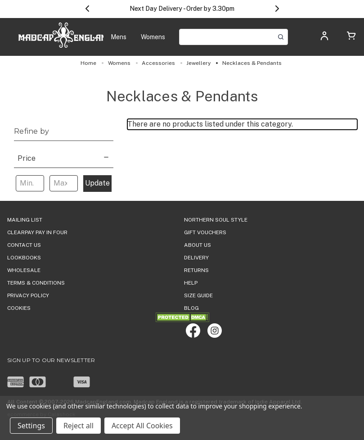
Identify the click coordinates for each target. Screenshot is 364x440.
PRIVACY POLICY (28, 295)
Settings (31, 426)
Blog (191, 308)
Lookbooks (24, 257)
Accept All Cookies (142, 426)
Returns (196, 270)
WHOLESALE (23, 270)
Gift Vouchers (205, 232)
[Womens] (153, 37)
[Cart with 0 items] (351, 37)
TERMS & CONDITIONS (36, 283)
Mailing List (24, 220)
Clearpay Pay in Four (37, 232)
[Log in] (324, 38)
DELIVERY (196, 257)
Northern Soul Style (215, 220)
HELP (191, 283)
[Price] (63, 157)
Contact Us (24, 245)
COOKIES (19, 308)
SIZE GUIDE (198, 295)
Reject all (78, 426)
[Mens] (118, 37)
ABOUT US (197, 245)
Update (97, 183)
